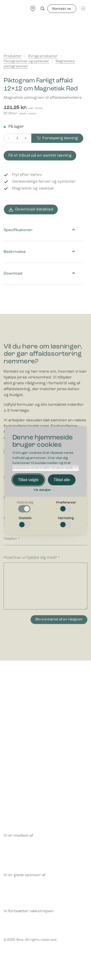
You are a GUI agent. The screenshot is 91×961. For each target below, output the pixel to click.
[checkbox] (25, 507)
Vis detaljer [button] (44, 490)
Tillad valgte (28, 480)
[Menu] (83, 8)
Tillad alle (62, 480)
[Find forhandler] (33, 8)
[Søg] (42, 8)
